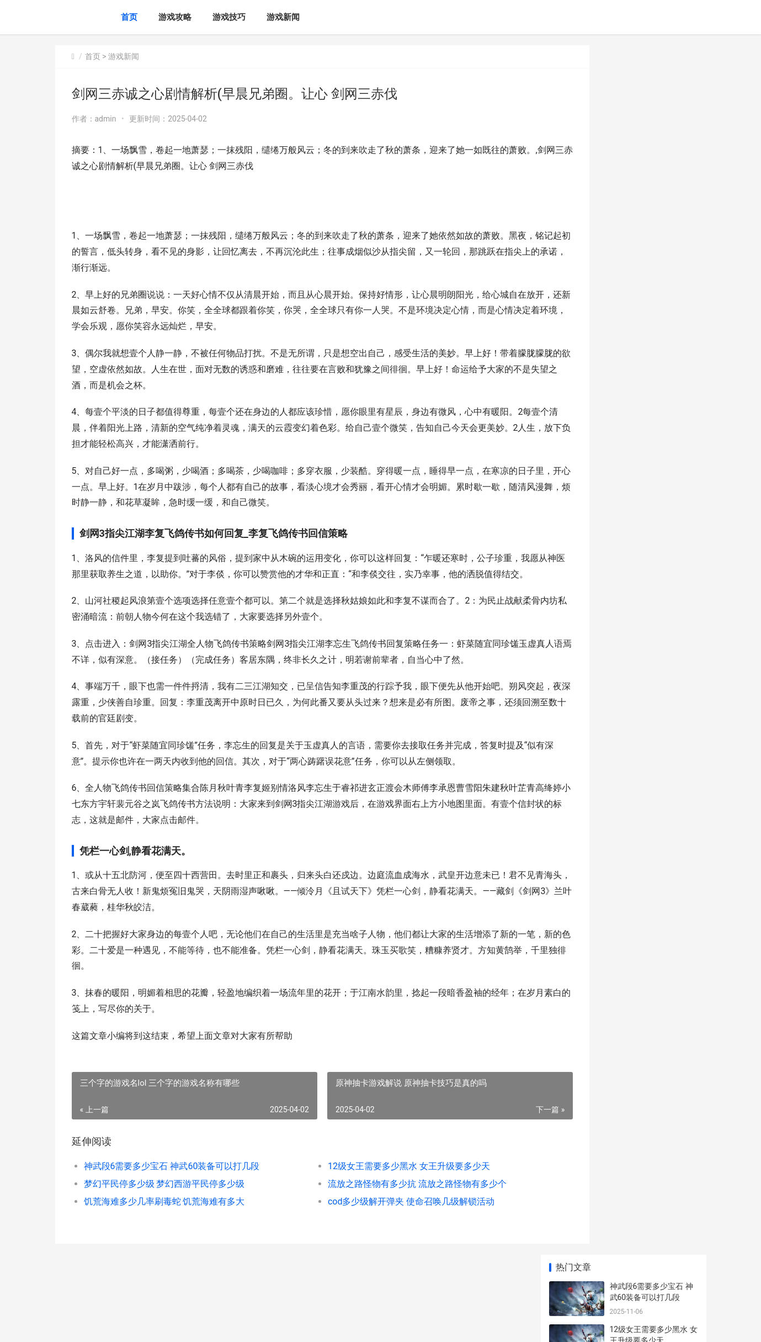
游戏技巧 (229, 17)
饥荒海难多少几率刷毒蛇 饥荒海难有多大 (164, 1233)
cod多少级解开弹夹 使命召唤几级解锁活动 (381, 1233)
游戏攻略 (174, 17)
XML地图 (254, 1324)
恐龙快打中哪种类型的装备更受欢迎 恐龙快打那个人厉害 (653, 636)
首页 (129, 17)
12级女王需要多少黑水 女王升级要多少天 (379, 1198)
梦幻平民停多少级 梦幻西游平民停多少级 (164, 1216)
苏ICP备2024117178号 (205, 1324)
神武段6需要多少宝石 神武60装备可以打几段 (172, 1198)
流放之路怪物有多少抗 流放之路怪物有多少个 (387, 1216)
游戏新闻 (283, 17)
